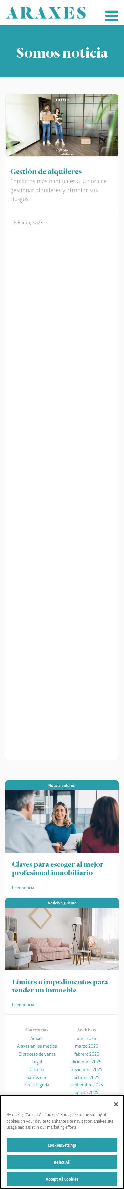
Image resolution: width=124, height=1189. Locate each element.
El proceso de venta (37, 1054)
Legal (37, 1061)
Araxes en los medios (37, 1046)
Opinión (37, 1069)
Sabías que (37, 1077)
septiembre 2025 (86, 1084)
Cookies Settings (62, 1145)
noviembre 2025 (86, 1069)
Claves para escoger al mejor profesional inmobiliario (57, 867)
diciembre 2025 (86, 1061)
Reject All (62, 1162)
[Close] (116, 1105)
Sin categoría (36, 1084)
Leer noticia (23, 887)
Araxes (36, 1038)
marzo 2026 (86, 1046)
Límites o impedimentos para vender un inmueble (60, 985)
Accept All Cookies (62, 1179)
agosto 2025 (86, 1092)
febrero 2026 (86, 1054)
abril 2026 (86, 1038)
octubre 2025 (86, 1077)
